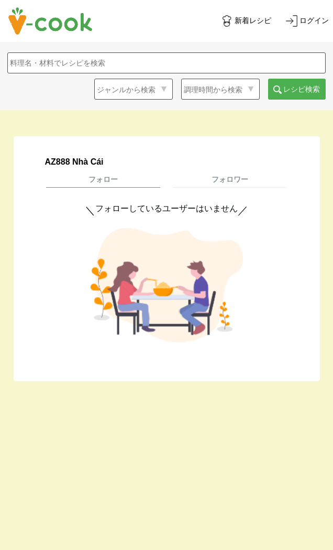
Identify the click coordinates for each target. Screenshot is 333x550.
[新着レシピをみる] (246, 21)
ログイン (314, 20)
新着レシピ (253, 20)
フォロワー (230, 179)
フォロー (103, 179)
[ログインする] (307, 21)
